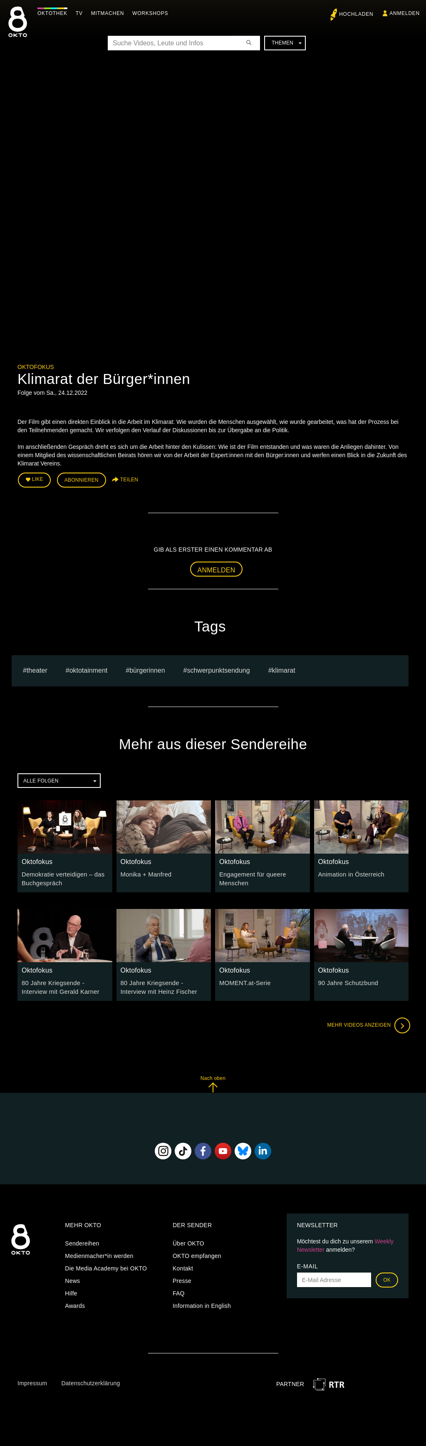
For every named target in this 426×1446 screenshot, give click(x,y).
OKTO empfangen (197, 1252)
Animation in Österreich (349, 872)
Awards (75, 1302)
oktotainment (88, 669)
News (72, 1277)
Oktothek (54, 13)
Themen (287, 43)
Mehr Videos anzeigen (367, 1022)
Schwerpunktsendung (218, 669)
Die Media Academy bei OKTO (106, 1265)
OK (387, 1277)
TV (81, 13)
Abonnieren (81, 479)
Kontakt (183, 1265)
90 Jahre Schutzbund (346, 981)
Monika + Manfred (145, 872)
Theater (37, 669)
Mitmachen (109, 13)
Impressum (32, 1380)
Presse (182, 1277)
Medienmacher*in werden (99, 1252)
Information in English (202, 1302)
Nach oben (213, 1080)
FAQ (179, 1290)
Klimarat (283, 669)
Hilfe (71, 1290)
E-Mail (307, 1263)
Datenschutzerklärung (90, 1380)
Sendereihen (82, 1240)
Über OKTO (188, 1240)
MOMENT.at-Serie (243, 981)
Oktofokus (35, 367)
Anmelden (216, 568)
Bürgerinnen (147, 669)
